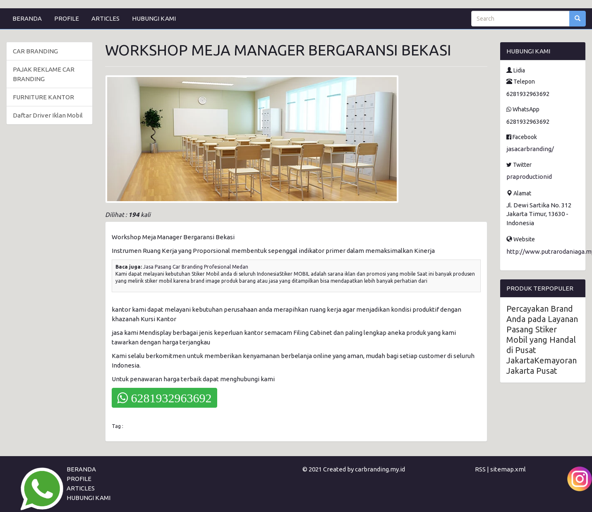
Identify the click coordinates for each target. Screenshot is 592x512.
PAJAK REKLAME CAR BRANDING (43, 74)
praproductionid (529, 176)
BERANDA (27, 18)
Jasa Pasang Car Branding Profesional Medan (195, 266)
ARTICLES (105, 18)
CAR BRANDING (35, 51)
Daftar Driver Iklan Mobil (48, 115)
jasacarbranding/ (530, 148)
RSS (480, 469)
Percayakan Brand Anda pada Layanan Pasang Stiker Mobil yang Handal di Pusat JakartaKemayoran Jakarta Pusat (542, 339)
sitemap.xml (508, 469)
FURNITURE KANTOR (43, 97)
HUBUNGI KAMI (154, 18)
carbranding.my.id (380, 469)
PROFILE (66, 18)
